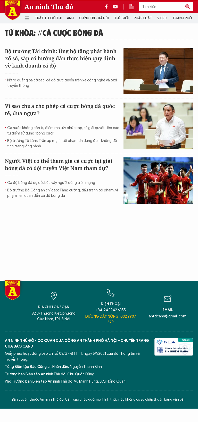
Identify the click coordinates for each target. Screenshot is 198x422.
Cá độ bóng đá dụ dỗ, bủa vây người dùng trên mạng (51, 183)
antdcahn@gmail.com (167, 316)
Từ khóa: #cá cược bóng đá (54, 32)
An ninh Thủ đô (48, 7)
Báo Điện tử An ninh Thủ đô (12, 10)
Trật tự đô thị (48, 18)
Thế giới (121, 18)
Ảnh (70, 18)
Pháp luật (143, 18)
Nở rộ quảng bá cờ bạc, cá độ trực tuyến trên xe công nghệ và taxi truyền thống (62, 83)
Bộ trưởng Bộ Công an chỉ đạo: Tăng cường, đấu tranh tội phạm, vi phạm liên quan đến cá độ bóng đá (62, 193)
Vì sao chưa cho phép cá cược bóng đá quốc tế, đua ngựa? (60, 110)
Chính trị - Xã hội (94, 18)
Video (162, 18)
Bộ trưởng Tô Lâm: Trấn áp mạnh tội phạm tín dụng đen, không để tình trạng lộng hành (62, 143)
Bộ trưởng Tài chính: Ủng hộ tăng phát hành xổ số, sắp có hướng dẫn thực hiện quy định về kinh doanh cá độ (61, 58)
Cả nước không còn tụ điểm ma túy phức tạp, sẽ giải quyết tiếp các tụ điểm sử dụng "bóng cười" (63, 131)
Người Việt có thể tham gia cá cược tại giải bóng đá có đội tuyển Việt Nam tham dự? (58, 164)
